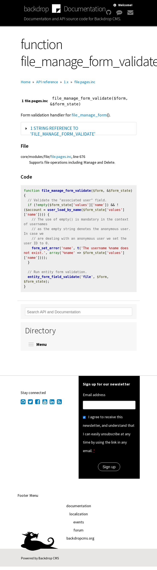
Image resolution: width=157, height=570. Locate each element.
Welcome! (125, 5)
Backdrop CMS (48, 561)
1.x (66, 81)
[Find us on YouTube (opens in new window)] (46, 406)
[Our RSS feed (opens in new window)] (60, 406)
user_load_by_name (64, 211)
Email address (94, 398)
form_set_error (45, 250)
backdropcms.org (80, 541)
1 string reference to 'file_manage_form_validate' (62, 131)
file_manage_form (89, 115)
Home (25, 81)
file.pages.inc (84, 81)
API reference (47, 81)
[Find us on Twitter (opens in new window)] (31, 406)
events (78, 525)
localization (78, 517)
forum (78, 533)
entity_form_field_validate (53, 280)
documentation (78, 509)
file (87, 280)
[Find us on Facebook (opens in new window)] (38, 406)
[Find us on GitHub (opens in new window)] (24, 406)
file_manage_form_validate (66, 191)
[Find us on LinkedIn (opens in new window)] (53, 406)
